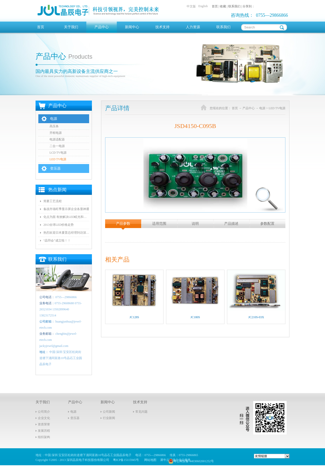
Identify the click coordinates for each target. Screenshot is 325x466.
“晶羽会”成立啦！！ (57, 240)
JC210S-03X (256, 317)
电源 (262, 108)
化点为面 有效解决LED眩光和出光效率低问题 (66, 217)
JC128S (134, 317)
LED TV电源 (277, 108)
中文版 (191, 6)
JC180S (195, 317)
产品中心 (248, 108)
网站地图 (149, 460)
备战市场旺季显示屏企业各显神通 (66, 209)
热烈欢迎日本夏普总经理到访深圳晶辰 (66, 232)
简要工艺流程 (52, 201)
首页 (40, 27)
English (203, 6)
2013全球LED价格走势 (58, 225)
